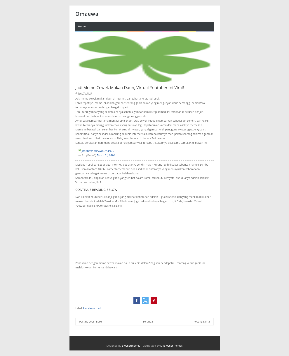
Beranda (148, 321)
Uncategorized (91, 308)
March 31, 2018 (106, 155)
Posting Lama (202, 321)
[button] (136, 300)
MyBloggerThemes (171, 345)
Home (82, 26)
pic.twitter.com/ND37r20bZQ (98, 151)
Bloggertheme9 (131, 345)
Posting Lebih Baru (90, 321)
